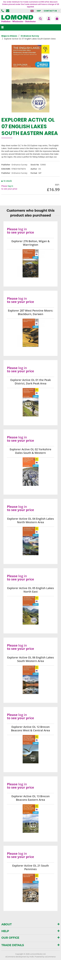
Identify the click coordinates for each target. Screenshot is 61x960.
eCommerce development (16, 956)
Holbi (31, 956)
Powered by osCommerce (45, 956)
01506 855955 (3, 10)
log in (10, 186)
